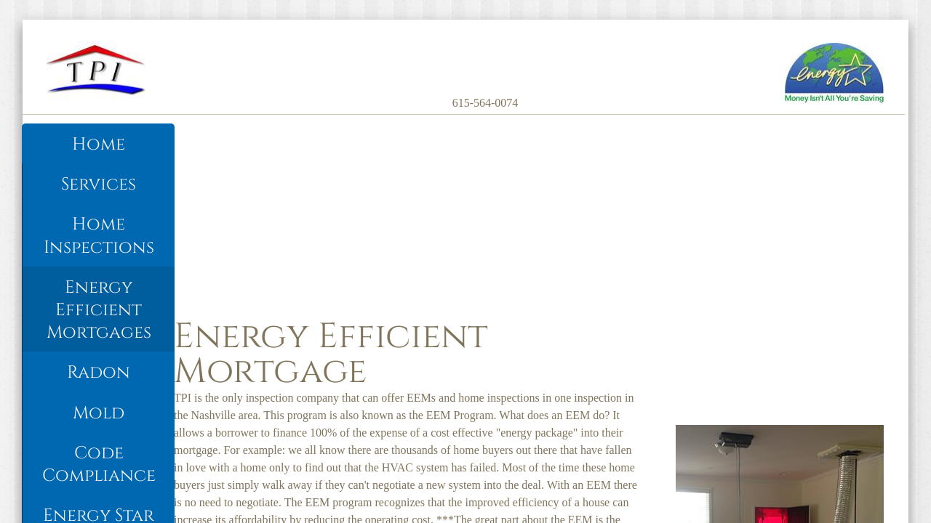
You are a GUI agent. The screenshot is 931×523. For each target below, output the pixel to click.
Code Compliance (99, 464)
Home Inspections (99, 236)
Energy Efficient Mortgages (99, 310)
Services (98, 184)
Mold (98, 413)
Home (98, 144)
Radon (98, 372)
